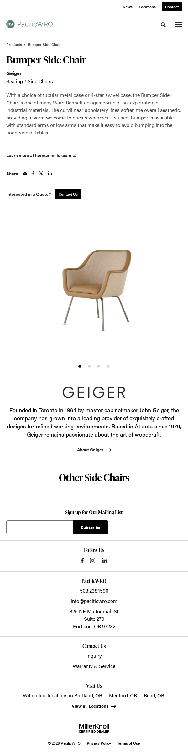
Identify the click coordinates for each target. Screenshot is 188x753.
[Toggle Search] (163, 24)
